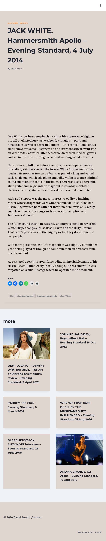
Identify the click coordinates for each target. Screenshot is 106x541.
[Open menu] (100, 5)
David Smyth (17, 68)
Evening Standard (29, 296)
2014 (12, 296)
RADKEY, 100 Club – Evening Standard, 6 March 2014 (22, 408)
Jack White (14, 23)
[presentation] (26, 344)
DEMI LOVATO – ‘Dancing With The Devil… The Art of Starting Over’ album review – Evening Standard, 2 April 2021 (26, 375)
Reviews (27, 23)
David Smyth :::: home (87, 534)
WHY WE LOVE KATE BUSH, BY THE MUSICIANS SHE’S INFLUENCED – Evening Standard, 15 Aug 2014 (77, 412)
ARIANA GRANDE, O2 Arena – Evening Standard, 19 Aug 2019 (79, 477)
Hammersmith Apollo (55, 296)
